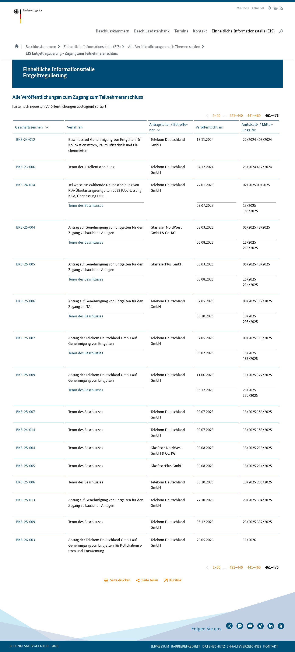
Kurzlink (175, 580)
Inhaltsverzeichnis (244, 646)
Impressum (160, 646)
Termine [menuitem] (181, 31)
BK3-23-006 (25, 166)
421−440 (236, 115)
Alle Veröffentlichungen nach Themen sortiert (164, 46)
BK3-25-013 (25, 499)
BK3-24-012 (25, 139)
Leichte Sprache (270, 8)
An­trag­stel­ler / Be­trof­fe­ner (168, 126)
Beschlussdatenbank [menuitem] (152, 31)
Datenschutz (213, 646)
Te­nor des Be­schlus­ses (85, 205)
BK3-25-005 (25, 263)
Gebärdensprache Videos (275, 8)
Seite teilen (149, 580)
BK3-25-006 (25, 300)
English (258, 8)
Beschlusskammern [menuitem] (112, 31)
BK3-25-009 (25, 374)
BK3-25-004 (25, 226)
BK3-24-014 (25, 184)
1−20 (216, 115)
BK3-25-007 (25, 337)
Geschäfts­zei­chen (29, 126)
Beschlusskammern (41, 46)
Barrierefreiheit (185, 646)
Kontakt (242, 8)
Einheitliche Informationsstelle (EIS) (92, 46)
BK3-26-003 (25, 539)
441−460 (254, 115)
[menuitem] (243, 31)
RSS (281, 8)
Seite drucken (120, 580)
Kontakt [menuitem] (200, 31)
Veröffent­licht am (209, 126)
